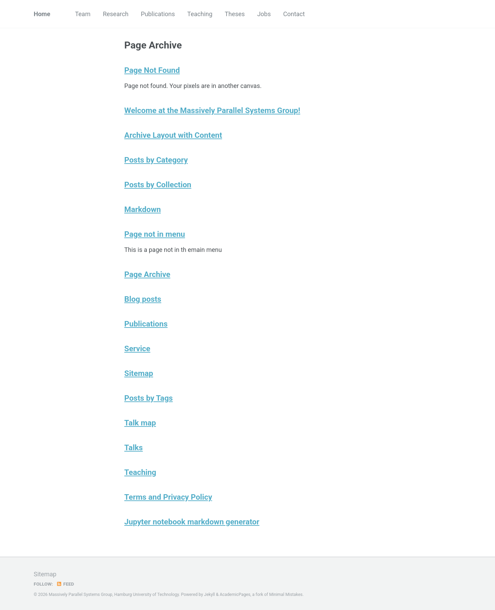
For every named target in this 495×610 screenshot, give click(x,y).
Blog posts (143, 299)
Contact (294, 14)
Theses (235, 14)
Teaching (199, 14)
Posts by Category (156, 159)
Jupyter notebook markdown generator (192, 521)
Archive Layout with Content (173, 135)
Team (82, 14)
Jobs (264, 14)
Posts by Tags (148, 397)
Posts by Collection (157, 184)
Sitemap (138, 373)
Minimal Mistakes (285, 594)
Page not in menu (154, 234)
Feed (65, 584)
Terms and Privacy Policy (168, 496)
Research (116, 14)
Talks (133, 447)
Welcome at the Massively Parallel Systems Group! (212, 110)
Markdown (142, 209)
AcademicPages (235, 594)
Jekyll (209, 594)
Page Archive (147, 274)
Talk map (140, 422)
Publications (158, 14)
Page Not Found (152, 70)
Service (137, 348)
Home (42, 14)
